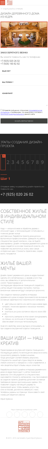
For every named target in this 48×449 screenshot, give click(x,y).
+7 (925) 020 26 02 (10, 61)
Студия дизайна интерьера (13, 9)
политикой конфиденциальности (12, 114)
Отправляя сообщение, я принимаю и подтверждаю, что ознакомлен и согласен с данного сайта (21, 112)
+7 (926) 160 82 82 (10, 63)
